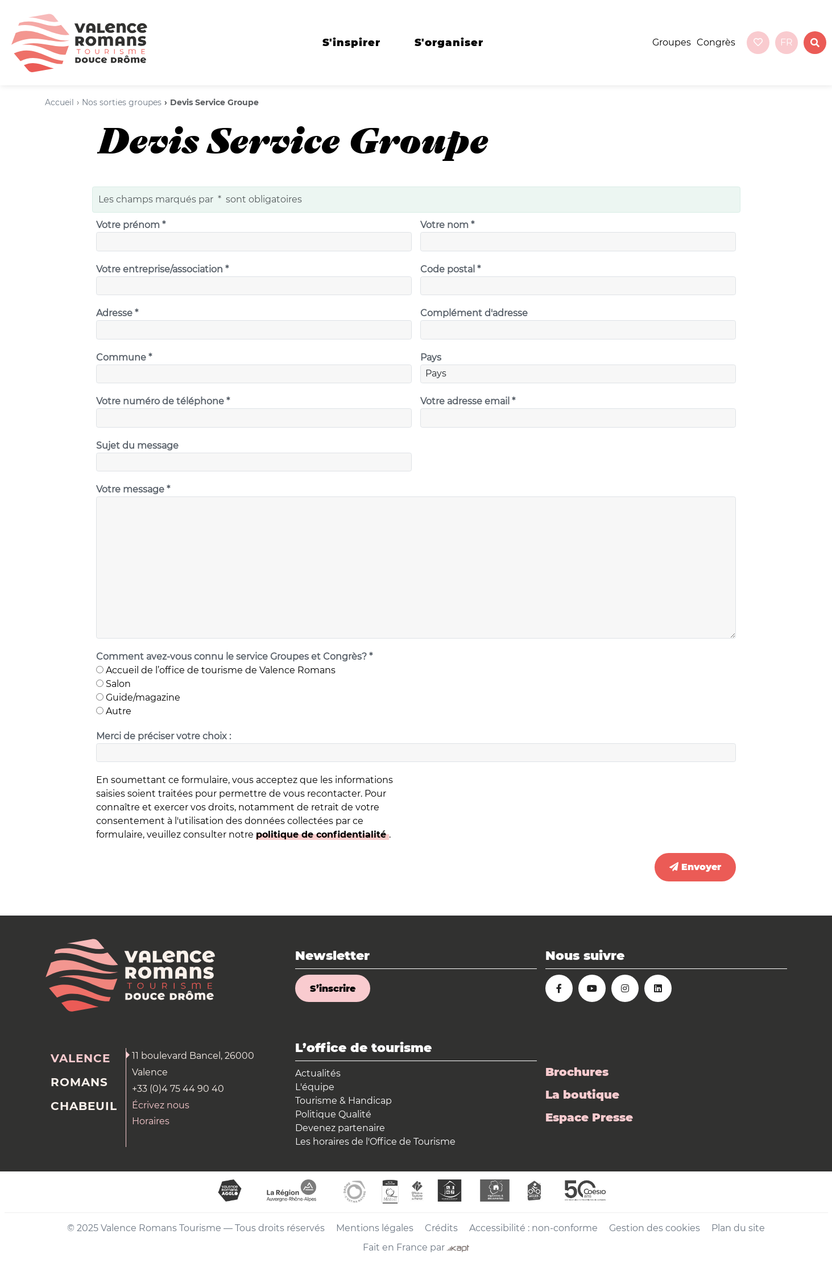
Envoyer (695, 867)
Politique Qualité (333, 1114)
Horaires (150, 1121)
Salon (113, 683)
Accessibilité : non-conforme (533, 1228)
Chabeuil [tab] (84, 1106)
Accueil (59, 102)
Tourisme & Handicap (343, 1100)
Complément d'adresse (474, 313)
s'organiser (449, 42)
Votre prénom (132, 225)
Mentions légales (374, 1228)
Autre (113, 711)
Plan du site (738, 1228)
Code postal (451, 269)
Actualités (318, 1073)
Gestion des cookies (654, 1228)
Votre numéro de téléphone (164, 401)
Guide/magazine (138, 697)
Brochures (577, 1072)
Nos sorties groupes (122, 102)
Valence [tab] (80, 1058)
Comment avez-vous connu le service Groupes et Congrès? (235, 657)
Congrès (716, 42)
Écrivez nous (160, 1105)
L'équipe (314, 1087)
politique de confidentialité (322, 834)
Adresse (118, 313)
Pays (430, 357)
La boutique (582, 1094)
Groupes (671, 42)
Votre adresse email (469, 401)
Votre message (134, 489)
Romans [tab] (79, 1082)
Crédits (441, 1228)
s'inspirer (351, 42)
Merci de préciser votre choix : (163, 736)
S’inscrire (332, 988)
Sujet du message (137, 445)
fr (786, 42)
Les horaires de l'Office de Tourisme (375, 1141)
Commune (125, 358)
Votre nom (448, 225)
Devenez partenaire (340, 1128)
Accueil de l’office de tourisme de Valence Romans (216, 670)
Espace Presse (589, 1117)
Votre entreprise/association (163, 269)
